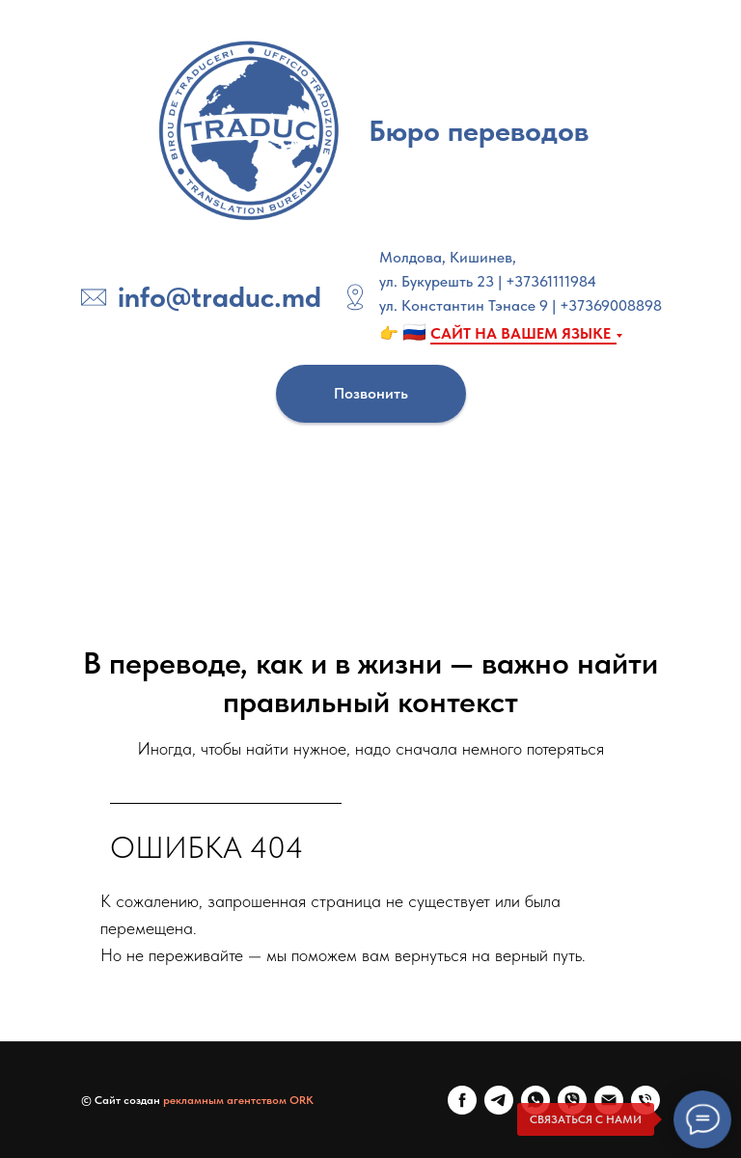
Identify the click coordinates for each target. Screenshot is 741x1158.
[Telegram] (498, 1100)
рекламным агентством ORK (238, 1100)
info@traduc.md (219, 296)
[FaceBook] (462, 1100)
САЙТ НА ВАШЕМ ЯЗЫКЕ (520, 333)
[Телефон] (645, 1100)
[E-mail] (608, 1100)
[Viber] (572, 1100)
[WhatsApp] (535, 1100)
